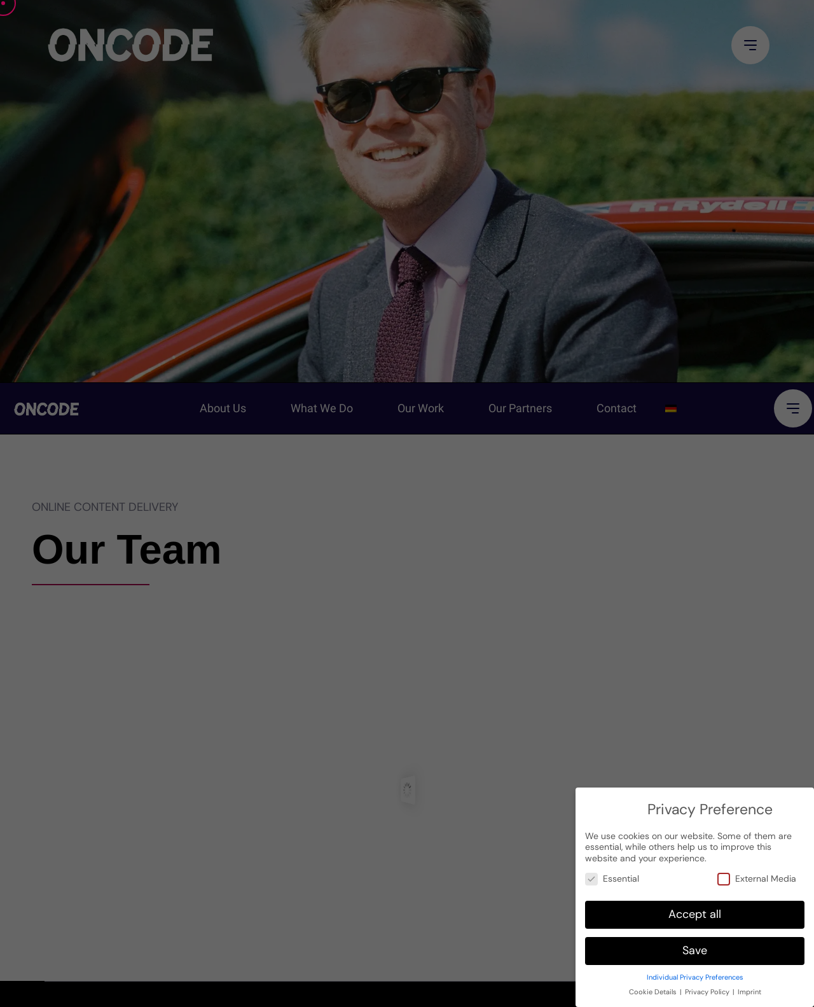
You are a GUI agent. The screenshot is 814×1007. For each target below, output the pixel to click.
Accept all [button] (694, 908)
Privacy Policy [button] (707, 986)
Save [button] (694, 944)
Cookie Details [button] (653, 986)
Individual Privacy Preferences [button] (695, 971)
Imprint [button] (749, 986)
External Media (756, 872)
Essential (612, 872)
